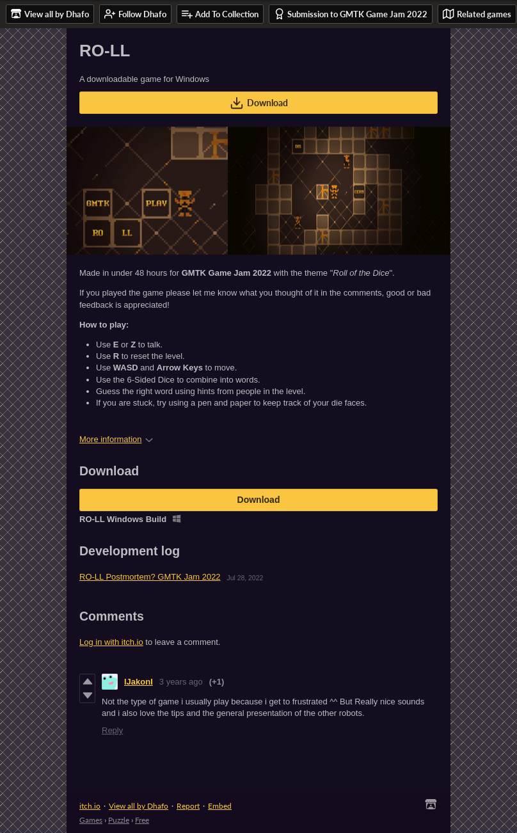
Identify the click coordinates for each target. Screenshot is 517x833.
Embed (220, 806)
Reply (112, 730)
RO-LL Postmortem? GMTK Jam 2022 (150, 577)
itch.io (89, 806)
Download (259, 103)
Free (142, 820)
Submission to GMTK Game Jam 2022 (350, 13)
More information (116, 439)
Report (188, 806)
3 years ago (181, 681)
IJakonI (138, 681)
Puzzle (118, 820)
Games (90, 820)
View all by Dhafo (138, 806)
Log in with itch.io (111, 642)
